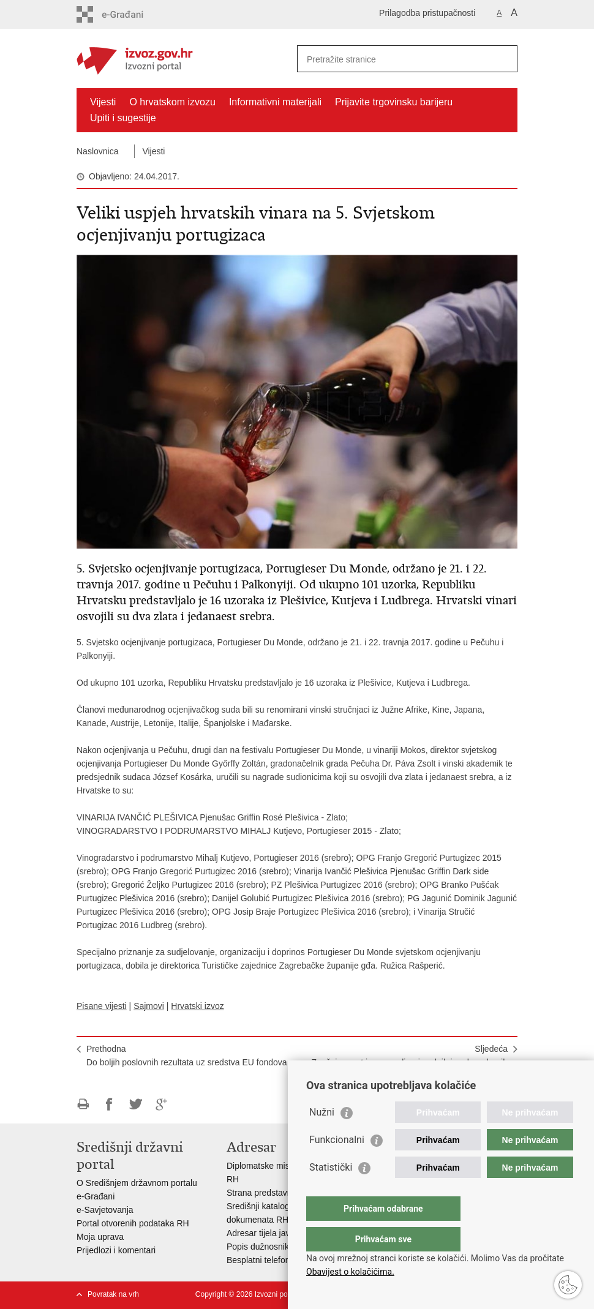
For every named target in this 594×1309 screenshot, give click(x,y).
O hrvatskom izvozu (172, 102)
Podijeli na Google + (162, 1104)
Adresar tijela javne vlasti (274, 1233)
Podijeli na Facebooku (109, 1104)
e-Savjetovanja (105, 1210)
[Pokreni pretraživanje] (503, 59)
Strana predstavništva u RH (279, 1193)
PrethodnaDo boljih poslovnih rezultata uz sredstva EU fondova (186, 1055)
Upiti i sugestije (123, 118)
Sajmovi (148, 1006)
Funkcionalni (336, 1164)
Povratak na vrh (113, 1294)
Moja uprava (100, 1237)
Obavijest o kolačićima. (350, 1272)
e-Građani (96, 1196)
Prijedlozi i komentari (116, 1250)
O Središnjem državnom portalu (137, 1183)
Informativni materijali (275, 102)
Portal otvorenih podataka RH (133, 1223)
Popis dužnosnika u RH (271, 1246)
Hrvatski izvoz (197, 1006)
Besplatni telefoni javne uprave (285, 1260)
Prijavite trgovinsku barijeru (394, 102)
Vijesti (103, 102)
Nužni (321, 1136)
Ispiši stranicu (83, 1104)
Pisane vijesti (102, 1006)
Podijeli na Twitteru (135, 1104)
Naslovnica (97, 151)
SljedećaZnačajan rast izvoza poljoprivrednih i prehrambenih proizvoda (409, 1062)
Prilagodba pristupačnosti (427, 13)
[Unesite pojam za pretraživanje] (394, 59)
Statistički (330, 1192)
